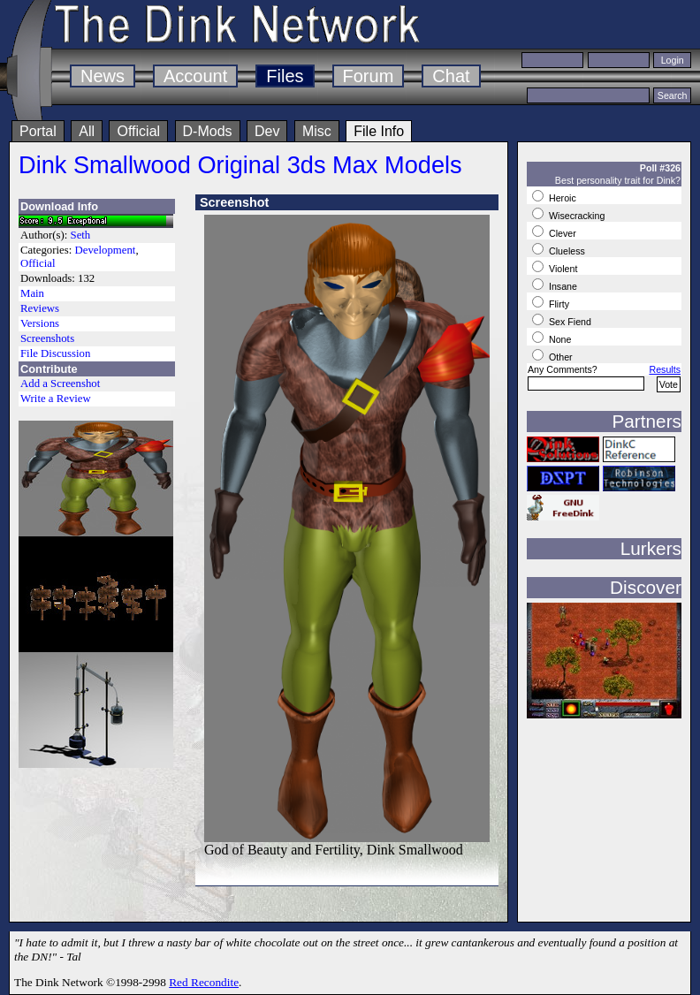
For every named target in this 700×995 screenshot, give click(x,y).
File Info (379, 131)
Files (284, 76)
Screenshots (47, 338)
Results (665, 369)
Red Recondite (204, 982)
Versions (39, 323)
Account (195, 76)
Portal (38, 131)
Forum (368, 76)
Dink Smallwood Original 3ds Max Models (240, 164)
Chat (450, 76)
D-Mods (207, 131)
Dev (267, 131)
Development (104, 250)
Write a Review (55, 398)
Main (32, 293)
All (87, 131)
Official (138, 131)
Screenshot (234, 202)
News (102, 76)
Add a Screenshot (60, 383)
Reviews (39, 308)
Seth (81, 235)
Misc (316, 131)
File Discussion (55, 353)
